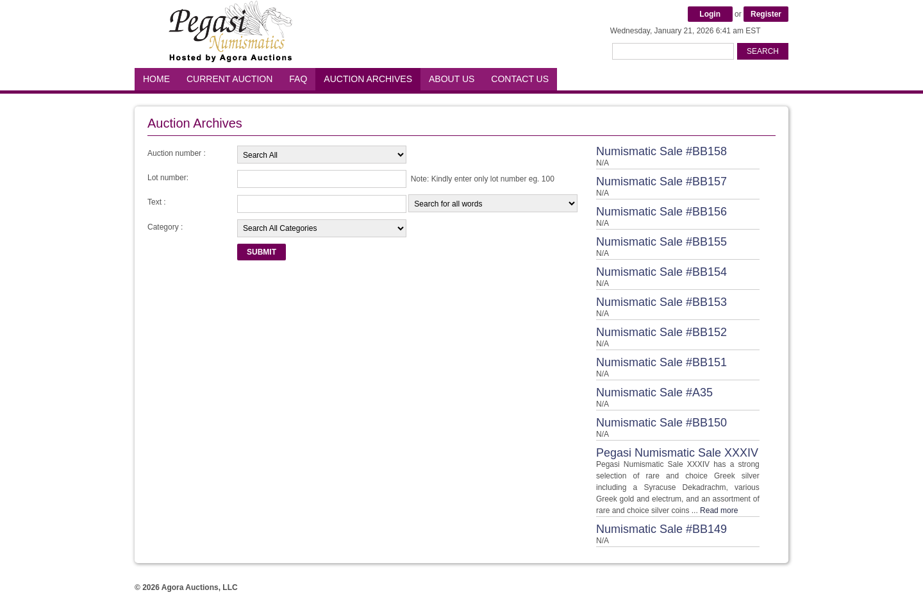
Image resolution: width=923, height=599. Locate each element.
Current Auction (229, 79)
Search (763, 51)
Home (156, 79)
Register (766, 14)
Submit (261, 252)
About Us (451, 79)
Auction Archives (368, 79)
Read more (719, 510)
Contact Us (520, 79)
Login (709, 14)
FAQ (298, 79)
